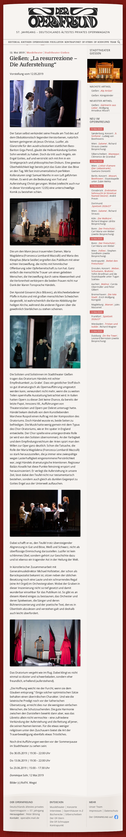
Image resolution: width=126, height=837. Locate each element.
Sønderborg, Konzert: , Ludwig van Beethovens (104, 136)
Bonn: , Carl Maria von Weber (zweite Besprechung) (103, 231)
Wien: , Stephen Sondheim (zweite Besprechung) (103, 253)
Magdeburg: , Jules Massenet (105, 306)
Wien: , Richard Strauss (103, 212)
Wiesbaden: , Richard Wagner (104, 325)
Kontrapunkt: (104, 262)
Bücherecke (56, 814)
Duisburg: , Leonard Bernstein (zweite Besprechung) (105, 338)
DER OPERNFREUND (21, 802)
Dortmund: (101, 205)
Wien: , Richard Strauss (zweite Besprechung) (103, 146)
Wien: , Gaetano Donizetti (103, 168)
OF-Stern (87, 42)
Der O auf (101, 816)
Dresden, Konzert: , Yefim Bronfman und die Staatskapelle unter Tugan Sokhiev (105, 274)
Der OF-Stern (57, 818)
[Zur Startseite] (63, 18)
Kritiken (26, 42)
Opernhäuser (41, 42)
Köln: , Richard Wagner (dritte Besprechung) (103, 221)
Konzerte (72, 807)
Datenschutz (111, 810)
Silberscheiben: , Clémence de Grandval (105, 155)
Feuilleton (56, 42)
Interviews (55, 810)
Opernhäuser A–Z (73, 810)
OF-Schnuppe (101, 42)
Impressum (95, 810)
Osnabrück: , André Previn (104, 194)
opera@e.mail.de (30, 817)
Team (113, 42)
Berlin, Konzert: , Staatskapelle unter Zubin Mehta (105, 179)
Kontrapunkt (73, 42)
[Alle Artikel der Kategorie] (105, 71)
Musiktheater (35, 52)
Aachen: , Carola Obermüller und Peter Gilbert (104, 287)
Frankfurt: (101, 318)
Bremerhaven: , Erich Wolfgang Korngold (103, 297)
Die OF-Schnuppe (59, 821)
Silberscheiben (73, 814)
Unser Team (95, 806)
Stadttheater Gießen (57, 52)
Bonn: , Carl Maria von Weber (103, 244)
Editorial (14, 42)
